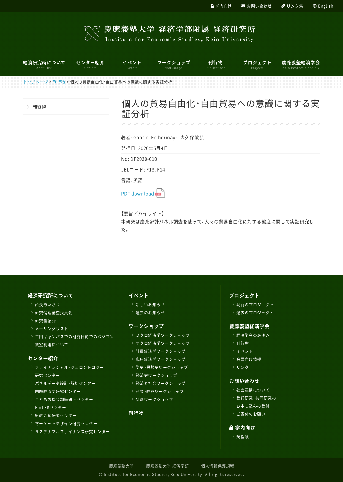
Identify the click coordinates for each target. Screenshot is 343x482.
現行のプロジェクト (255, 304)
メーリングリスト (51, 328)
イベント (132, 64)
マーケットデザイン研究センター (66, 423)
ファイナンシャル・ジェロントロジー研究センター (69, 371)
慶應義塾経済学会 (301, 64)
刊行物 (215, 64)
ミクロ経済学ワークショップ (163, 335)
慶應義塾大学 (121, 466)
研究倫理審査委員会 (53, 312)
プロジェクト (257, 64)
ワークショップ (173, 64)
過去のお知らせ (150, 312)
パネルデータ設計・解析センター (65, 383)
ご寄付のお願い (250, 414)
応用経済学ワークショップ (161, 359)
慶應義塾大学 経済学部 (167, 466)
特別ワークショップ (154, 399)
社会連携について (253, 389)
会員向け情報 (248, 359)
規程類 (242, 436)
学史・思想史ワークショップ (162, 367)
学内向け (242, 427)
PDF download (143, 193)
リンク (242, 367)
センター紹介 (90, 64)
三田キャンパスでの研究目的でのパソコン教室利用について (74, 340)
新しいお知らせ (150, 304)
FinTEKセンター (50, 407)
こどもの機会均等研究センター (64, 399)
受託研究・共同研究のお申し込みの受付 (256, 402)
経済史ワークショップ (156, 375)
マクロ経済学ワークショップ (163, 343)
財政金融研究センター (56, 415)
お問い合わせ (244, 380)
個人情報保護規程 (217, 466)
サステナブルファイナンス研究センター (72, 431)
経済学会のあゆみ (253, 335)
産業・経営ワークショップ (160, 391)
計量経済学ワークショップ (161, 351)
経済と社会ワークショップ (161, 383)
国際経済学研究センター (58, 391)
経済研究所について (44, 64)
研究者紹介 (45, 320)
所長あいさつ (47, 304)
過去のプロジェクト (255, 312)
